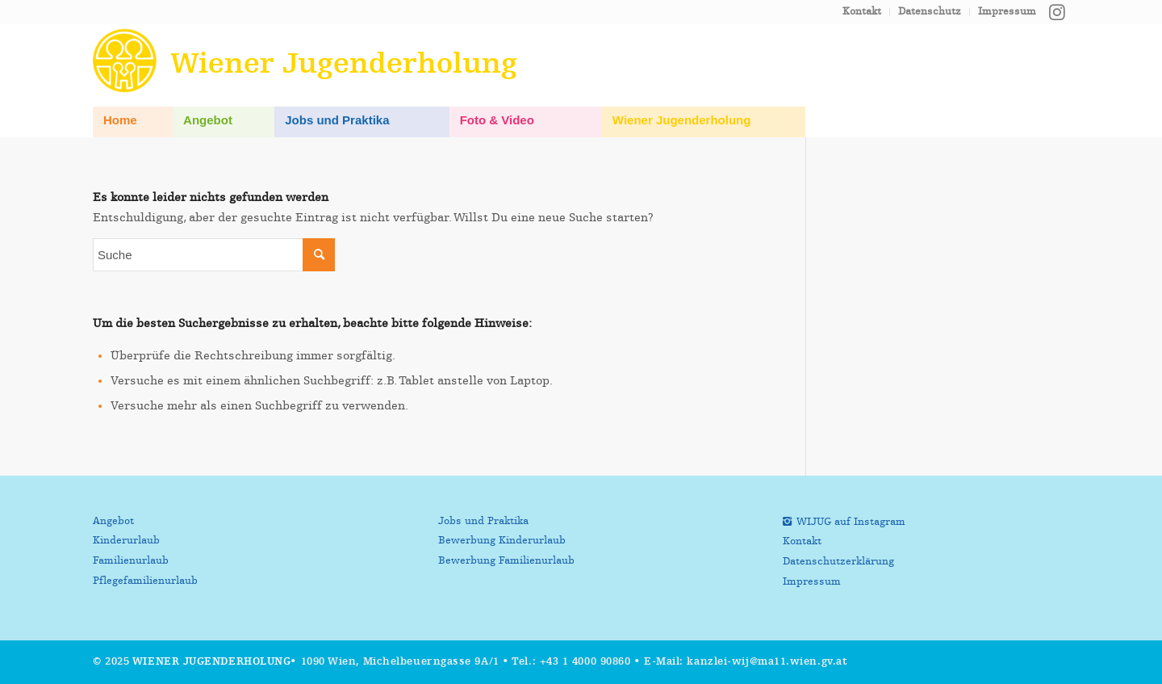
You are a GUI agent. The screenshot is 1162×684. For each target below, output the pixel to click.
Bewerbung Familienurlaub (506, 561)
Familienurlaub (131, 561)
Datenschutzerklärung (838, 562)
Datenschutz (929, 12)
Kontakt (861, 12)
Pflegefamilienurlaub (145, 581)
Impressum (1007, 12)
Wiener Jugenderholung (211, 662)
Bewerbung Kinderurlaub (502, 541)
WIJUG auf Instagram (850, 522)
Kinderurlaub (126, 541)
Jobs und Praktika (483, 521)
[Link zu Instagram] (1057, 12)
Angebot (113, 521)
